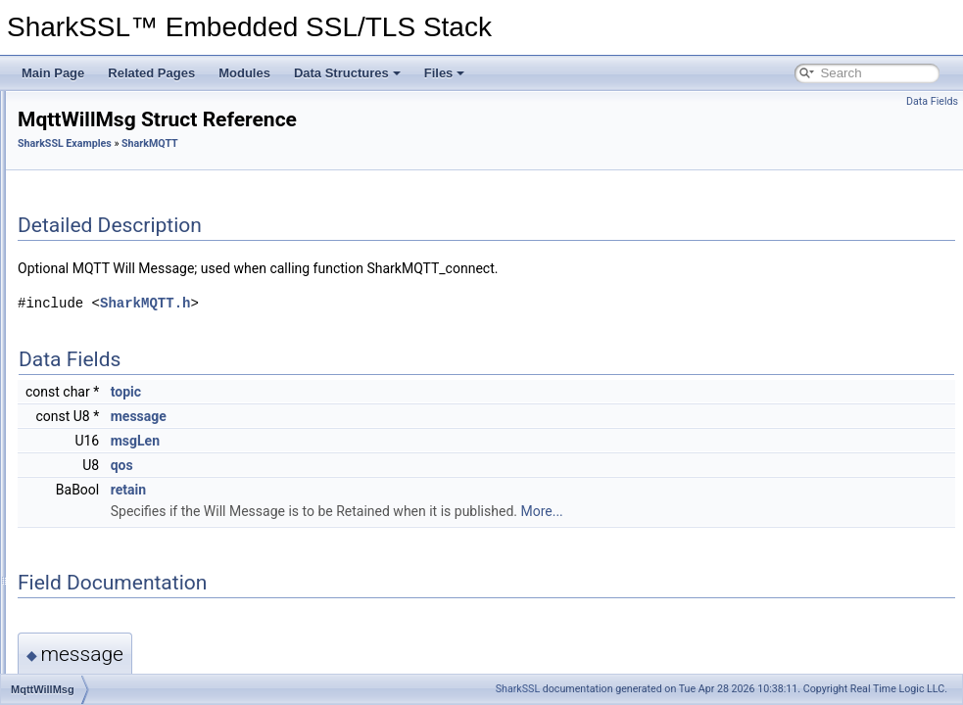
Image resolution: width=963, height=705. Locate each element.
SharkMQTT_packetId (137, 521)
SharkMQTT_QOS (128, 564)
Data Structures (347, 73)
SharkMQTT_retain (130, 585)
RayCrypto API (87, 241)
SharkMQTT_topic (127, 672)
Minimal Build (68, 155)
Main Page (53, 73)
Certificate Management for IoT (114, 133)
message (383, 416)
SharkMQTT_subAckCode (148, 650)
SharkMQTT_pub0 (128, 542)
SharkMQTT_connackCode (151, 456)
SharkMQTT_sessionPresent (155, 607)
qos (367, 465)
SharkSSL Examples (87, 176)
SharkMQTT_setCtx (132, 628)
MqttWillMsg (112, 392)
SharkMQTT (96, 327)
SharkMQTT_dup (125, 478)
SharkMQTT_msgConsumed (155, 499)
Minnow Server (104, 284)
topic (371, 392)
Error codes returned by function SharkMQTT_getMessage (233, 348)
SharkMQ (90, 305)
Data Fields (932, 101)
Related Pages (151, 73)
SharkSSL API (86, 219)
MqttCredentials (121, 413)
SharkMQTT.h (390, 303)
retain (373, 489)
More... (786, 511)
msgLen (380, 440)
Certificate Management (95, 111)
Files (444, 73)
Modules (244, 73)
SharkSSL (518, 688)
